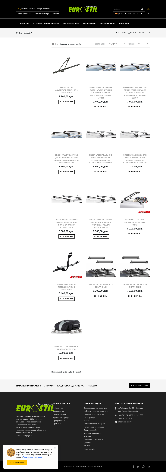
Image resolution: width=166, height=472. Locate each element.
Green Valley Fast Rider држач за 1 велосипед (66, 287)
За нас (86, 421)
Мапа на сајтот (90, 449)
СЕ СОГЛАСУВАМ (17, 463)
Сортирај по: (100, 44)
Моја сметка (58, 408)
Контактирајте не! (139, 386)
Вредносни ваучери (61, 417)
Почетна (24, 23)
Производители (59, 414)
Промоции (57, 424)
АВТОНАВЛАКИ (27, 32)
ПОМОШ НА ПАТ (107, 23)
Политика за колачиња (32, 457)
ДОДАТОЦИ (124, 23)
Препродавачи (59, 421)
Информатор (58, 411)
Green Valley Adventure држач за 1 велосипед (66, 90)
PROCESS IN (80, 466)
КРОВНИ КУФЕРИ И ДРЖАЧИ (46, 23)
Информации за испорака (94, 424)
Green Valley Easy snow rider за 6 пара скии (135, 222)
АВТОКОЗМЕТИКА (71, 23)
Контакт (87, 446)
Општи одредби (90, 430)
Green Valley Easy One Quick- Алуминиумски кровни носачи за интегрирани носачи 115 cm (135, 92)
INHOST (98, 466)
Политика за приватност (94, 427)
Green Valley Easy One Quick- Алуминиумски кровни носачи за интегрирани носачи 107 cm (100, 92)
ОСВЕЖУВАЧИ (89, 23)
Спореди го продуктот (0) (70, 44)
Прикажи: (131, 44)
